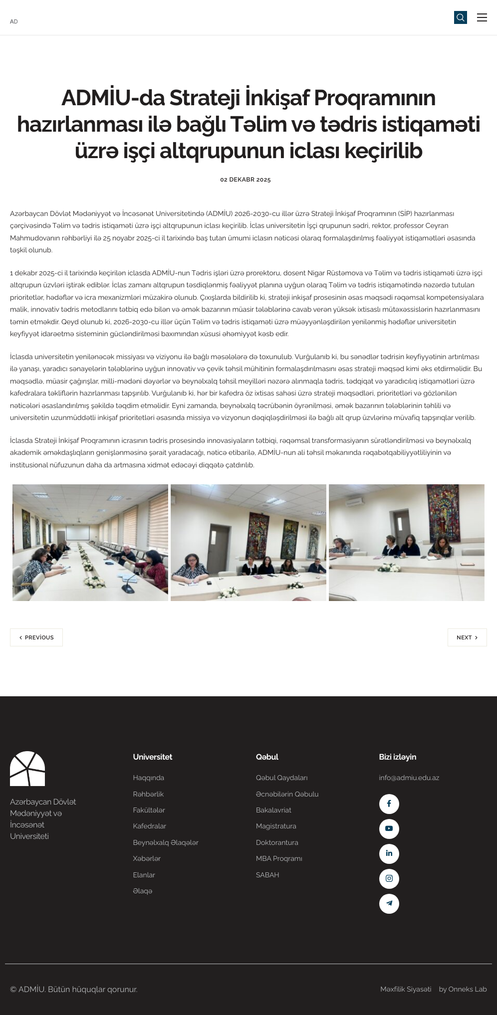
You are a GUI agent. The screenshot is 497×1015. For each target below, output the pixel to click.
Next (464, 637)
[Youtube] (389, 829)
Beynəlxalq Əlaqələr (166, 843)
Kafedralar (150, 826)
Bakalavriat (273, 810)
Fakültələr (149, 810)
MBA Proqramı (279, 859)
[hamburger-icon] (482, 17)
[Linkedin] (389, 854)
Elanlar (144, 875)
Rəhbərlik (148, 795)
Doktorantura (277, 843)
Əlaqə (143, 891)
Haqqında (149, 778)
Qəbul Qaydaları (282, 778)
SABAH (267, 875)
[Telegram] (389, 904)
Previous (39, 637)
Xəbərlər (147, 859)
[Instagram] (389, 879)
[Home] (40, 16)
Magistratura (276, 826)
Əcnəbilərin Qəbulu (287, 795)
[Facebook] (389, 804)
